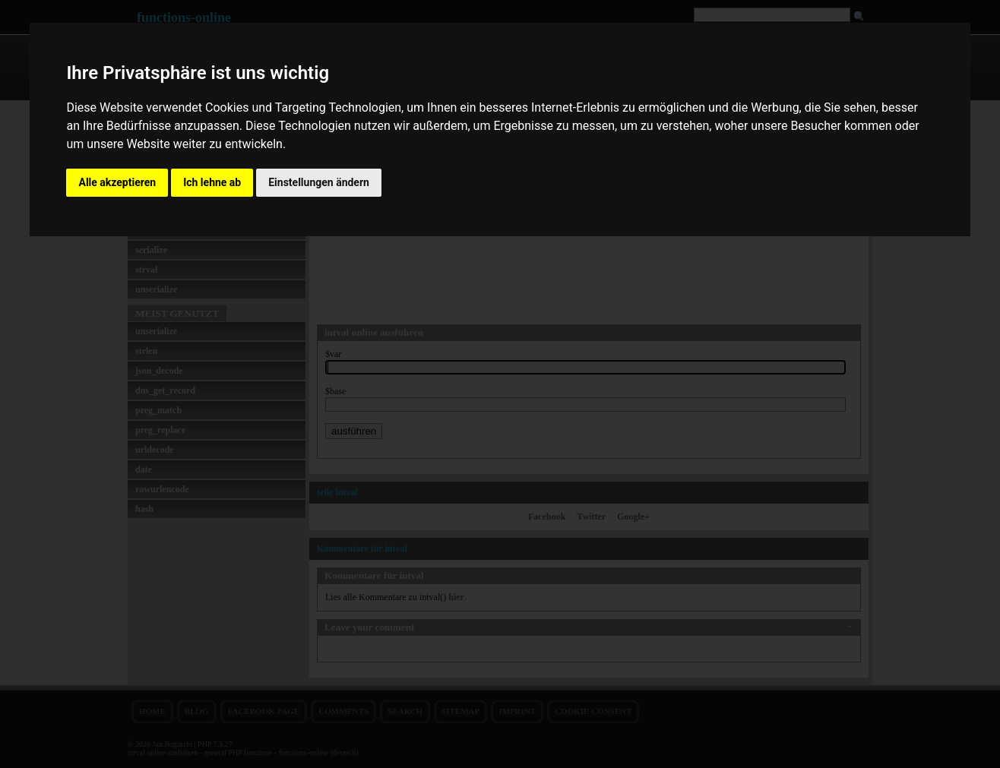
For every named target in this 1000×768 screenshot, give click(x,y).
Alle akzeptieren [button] (117, 182)
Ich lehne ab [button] (212, 182)
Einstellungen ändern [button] (318, 182)
